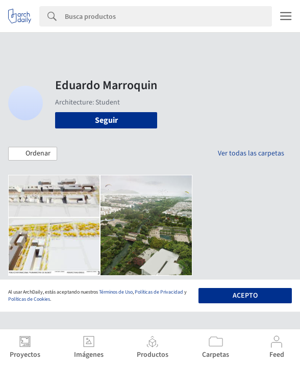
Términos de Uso (116, 292)
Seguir (106, 120)
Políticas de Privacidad (159, 292)
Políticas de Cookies (29, 299)
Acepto (245, 296)
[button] (32, 154)
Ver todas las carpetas (251, 153)
